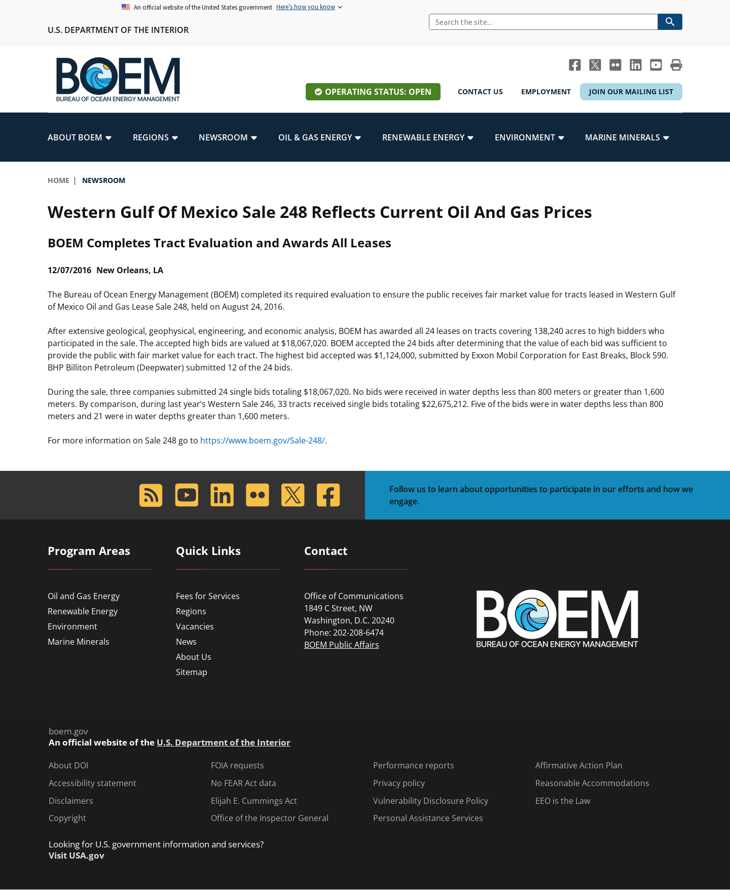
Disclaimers (71, 801)
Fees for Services (208, 596)
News (186, 641)
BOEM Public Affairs (341, 644)
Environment (72, 626)
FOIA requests (237, 765)
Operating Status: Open (378, 91)
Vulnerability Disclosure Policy (430, 801)
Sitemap (191, 672)
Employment (546, 91)
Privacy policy (399, 783)
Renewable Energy (83, 611)
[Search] (543, 22)
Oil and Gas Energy (84, 596)
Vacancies (195, 626)
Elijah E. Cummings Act (254, 801)
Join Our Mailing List (631, 91)
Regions (191, 611)
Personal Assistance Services (428, 818)
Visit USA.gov (76, 855)
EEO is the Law (562, 801)
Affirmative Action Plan (579, 765)
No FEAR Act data (243, 783)
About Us (193, 656)
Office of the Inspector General (269, 818)
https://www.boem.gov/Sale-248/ (262, 440)
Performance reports (413, 765)
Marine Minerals (79, 641)
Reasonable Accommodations (592, 783)
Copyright (67, 818)
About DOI (68, 765)
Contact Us (480, 91)
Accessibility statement (92, 783)
